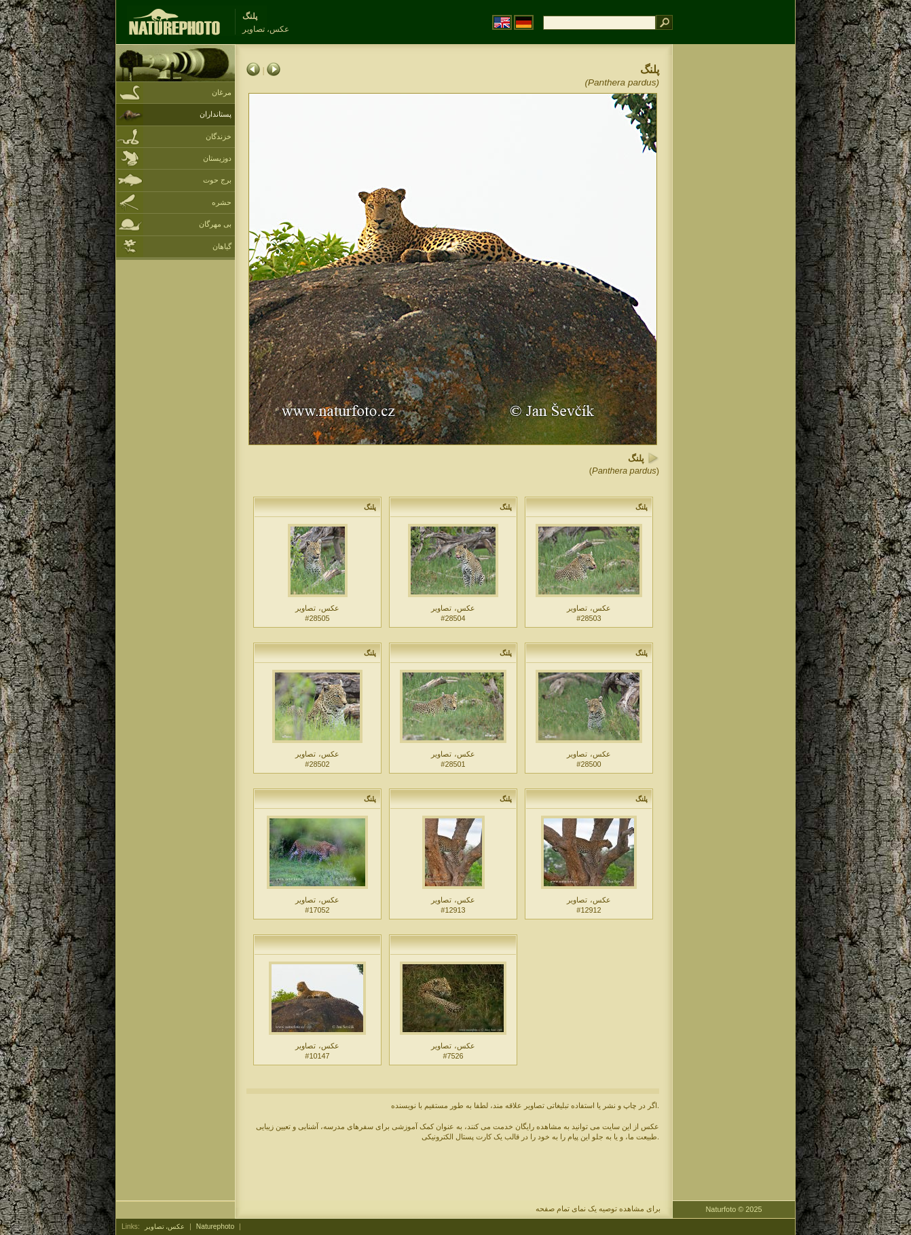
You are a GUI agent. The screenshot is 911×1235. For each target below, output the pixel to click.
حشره (221, 202)
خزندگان (218, 136)
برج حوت (217, 180)
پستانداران (215, 114)
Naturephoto (215, 1226)
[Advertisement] (734, 261)
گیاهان (221, 246)
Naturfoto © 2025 (734, 1209)
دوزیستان (217, 158)
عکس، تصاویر (165, 1226)
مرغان (221, 92)
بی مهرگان (215, 224)
